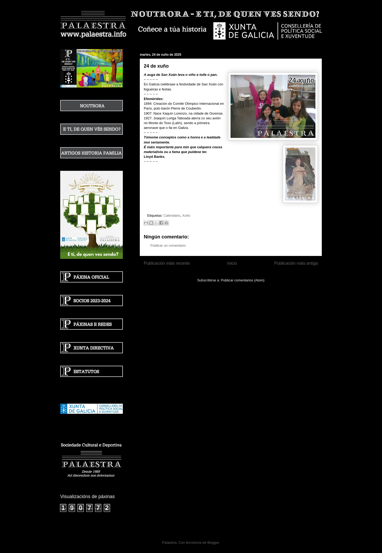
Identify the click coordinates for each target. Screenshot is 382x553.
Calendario (171, 215)
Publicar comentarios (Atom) (242, 280)
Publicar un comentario (168, 245)
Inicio (232, 263)
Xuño (186, 215)
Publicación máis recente (167, 263)
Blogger (213, 543)
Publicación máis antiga (296, 263)
